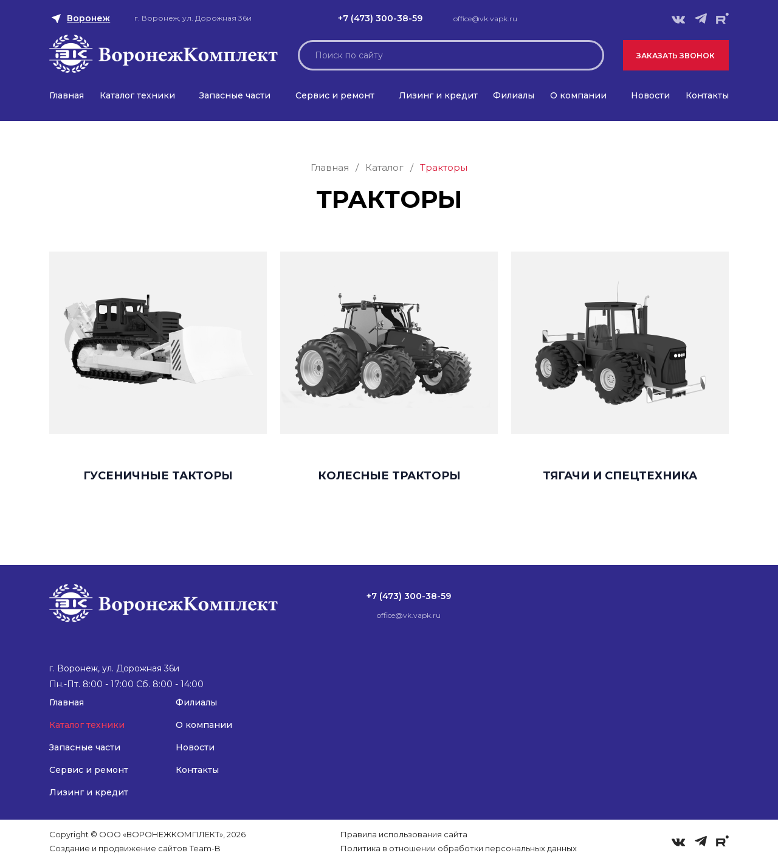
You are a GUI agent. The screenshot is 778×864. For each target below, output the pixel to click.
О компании (578, 95)
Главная (66, 95)
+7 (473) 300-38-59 (380, 18)
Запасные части (234, 95)
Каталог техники (137, 95)
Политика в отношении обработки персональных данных (458, 848)
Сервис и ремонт (334, 95)
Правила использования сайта (403, 834)
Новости (650, 95)
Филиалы (513, 95)
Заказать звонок (675, 55)
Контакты (707, 95)
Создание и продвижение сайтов (118, 848)
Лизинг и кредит (438, 95)
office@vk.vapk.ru (485, 18)
